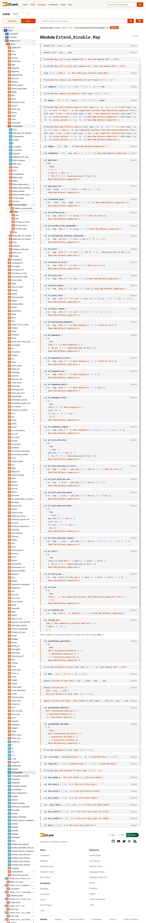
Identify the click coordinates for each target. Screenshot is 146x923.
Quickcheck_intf (18, 567)
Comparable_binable (20, 776)
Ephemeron (16, 311)
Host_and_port (18, 393)
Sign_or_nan (17, 618)
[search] (140, 4)
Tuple (14, 677)
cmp (89, 113)
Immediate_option (19, 400)
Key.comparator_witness (84, 73)
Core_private (17, 871)
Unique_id (16, 704)
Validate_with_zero (21, 157)
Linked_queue (17, 461)
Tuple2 (14, 680)
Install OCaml (94, 855)
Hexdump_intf (18, 389)
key (60, 113)
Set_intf (15, 594)
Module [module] (114, 27)
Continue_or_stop (19, 273)
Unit (13, 707)
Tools (32, 4)
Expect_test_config (20, 324)
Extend (16, 201)
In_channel (16, 406)
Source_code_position (21, 622)
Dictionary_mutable (20, 454)
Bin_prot (15, 78)
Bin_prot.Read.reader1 (86, 798)
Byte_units (16, 109)
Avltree (15, 58)
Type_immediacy (19, 690)
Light (112, 835)
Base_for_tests (16, 882)
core (6, 14)
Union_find (16, 700)
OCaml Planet (46, 905)
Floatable (16, 345)
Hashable (16, 372)
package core (9, 27)
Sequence (16, 588)
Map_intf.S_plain (63, 66)
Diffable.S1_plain (64, 667)
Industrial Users (46, 866)
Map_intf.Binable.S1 (56, 694)
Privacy (113, 919)
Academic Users (47, 872)
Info (13, 413)
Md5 (14, 478)
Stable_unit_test (18, 632)
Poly (15, 242)
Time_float (16, 670)
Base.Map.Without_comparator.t (103, 116)
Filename (15, 335)
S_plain (16, 140)
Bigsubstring (17, 75)
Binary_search (17, 85)
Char (14, 119)
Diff (17, 218)
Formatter (16, 352)
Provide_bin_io (22, 225)
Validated (16, 724)
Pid (13, 543)
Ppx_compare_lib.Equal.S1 (68, 93)
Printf (14, 557)
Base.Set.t (86, 623)
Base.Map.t (103, 73)
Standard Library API (98, 877)
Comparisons (18, 136)
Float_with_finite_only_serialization (22, 341)
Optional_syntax (19, 516)
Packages (42, 4)
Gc (13, 359)
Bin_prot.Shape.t (72, 777)
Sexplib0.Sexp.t (71, 757)
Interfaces (16, 444)
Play (70, 4)
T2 (13, 752)
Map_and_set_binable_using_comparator (22, 239)
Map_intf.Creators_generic (68, 107)
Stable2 (15, 827)
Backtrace (16, 61)
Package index (46, 27)
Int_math (15, 437)
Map (16, 212)
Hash (14, 362)
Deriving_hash (17, 297)
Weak (14, 731)
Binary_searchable (19, 88)
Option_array (17, 512)
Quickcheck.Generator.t (67, 650)
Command (16, 123)
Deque (14, 294)
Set (15, 232)
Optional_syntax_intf (20, 519)
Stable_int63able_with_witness (23, 848)
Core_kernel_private (20, 875)
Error (14, 318)
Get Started (94, 861)
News (63, 4)
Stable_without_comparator (23, 820)
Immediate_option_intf (21, 403)
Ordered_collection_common (22, 526)
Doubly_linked (17, 304)
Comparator (17, 259)
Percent (15, 536)
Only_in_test (17, 506)
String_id (15, 646)
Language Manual (96, 872)
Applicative (16, 47)
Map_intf (15, 471)
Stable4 (15, 834)
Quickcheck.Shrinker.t (66, 733)
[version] (20, 14)
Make (15, 181)
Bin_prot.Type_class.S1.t (82, 825)
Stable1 (15, 824)
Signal (14, 615)
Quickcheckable (18, 571)
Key (17, 215)
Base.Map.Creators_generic (68, 126)
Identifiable (16, 396)
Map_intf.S (60, 59)
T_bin (14, 759)
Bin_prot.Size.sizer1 (86, 784)
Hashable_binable (19, 786)
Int (13, 417)
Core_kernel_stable (20, 276)
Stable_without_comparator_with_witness (23, 851)
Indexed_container (20, 410)
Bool (14, 99)
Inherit (15, 167)
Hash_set (16, 369)
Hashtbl (15, 376)
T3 (13, 755)
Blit (13, 95)
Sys (13, 659)
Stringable (16, 649)
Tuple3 (14, 683)
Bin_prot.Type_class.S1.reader (93, 818)
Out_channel (17, 533)
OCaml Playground (97, 899)
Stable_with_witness (20, 844)
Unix (14, 718)
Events (43, 899)
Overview (12, 21)
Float (14, 338)
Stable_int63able (19, 817)
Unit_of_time (17, 711)
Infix (15, 129)
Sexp (14, 605)
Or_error (15, 523)
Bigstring (15, 71)
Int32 (14, 420)
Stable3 (15, 830)
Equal (14, 314)
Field (14, 331)
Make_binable (19, 191)
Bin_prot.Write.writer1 (88, 791)
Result (14, 581)
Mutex (14, 492)
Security (58, 919)
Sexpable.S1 (61, 750)
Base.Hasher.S (81, 700)
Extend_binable (20, 205)
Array (14, 54)
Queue (14, 560)
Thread (15, 663)
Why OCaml (45, 877)
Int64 (14, 427)
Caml (14, 116)
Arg (13, 51)
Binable (15, 82)
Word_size (16, 738)
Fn (13, 348)
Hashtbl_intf (17, 379)
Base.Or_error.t (97, 215)
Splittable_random (19, 625)
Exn (13, 321)
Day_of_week (17, 287)
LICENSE (13, 37)
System (132, 835)
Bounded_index (18, 102)
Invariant (15, 447)
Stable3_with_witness (21, 861)
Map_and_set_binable (22, 133)
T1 (13, 748)
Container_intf (18, 270)
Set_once (16, 598)
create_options (60, 116)
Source (136, 36)
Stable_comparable (20, 629)
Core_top (14, 909)
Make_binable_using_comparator (22, 194)
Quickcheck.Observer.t (64, 711)
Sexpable (16, 608)
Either (14, 307)
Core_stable (17, 280)
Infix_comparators (19, 793)
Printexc (15, 553)
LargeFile (15, 762)
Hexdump (16, 386)
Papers (92, 894)
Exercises (93, 888)
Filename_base (16, 895)
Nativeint (16, 495)
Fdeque (15, 328)
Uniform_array (17, 697)
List (13, 465)
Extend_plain (18, 198)
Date (14, 283)
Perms (14, 540)
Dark (121, 835)
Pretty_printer (17, 550)
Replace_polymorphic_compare (24, 208)
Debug (14, 290)
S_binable (17, 147)
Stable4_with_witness (21, 865)
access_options (60, 120)
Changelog (44, 855)
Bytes (14, 112)
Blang (14, 92)
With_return (16, 735)
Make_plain (17, 177)
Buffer (14, 106)
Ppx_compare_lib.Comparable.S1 (70, 80)
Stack (14, 636)
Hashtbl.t (77, 613)
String (14, 642)
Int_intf (15, 434)
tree (55, 110)
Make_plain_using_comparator (22, 184)
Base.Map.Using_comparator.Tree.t (119, 110)
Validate (16, 153)
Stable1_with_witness (21, 854)
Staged (15, 639)
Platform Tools (95, 866)
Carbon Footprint (76, 919)
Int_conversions (18, 430)
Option (14, 509)
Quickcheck (16, 564)
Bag (13, 64)
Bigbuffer (16, 68)
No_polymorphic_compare (22, 499)
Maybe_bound (18, 475)
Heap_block (17, 382)
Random (15, 574)
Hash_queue (17, 365)
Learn (25, 4)
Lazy (14, 458)
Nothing (15, 502)
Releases (44, 861)
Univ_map (16, 714)
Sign (13, 612)
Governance (97, 919)
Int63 (14, 424)
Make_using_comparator (22, 188)
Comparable (17, 126)
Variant (15, 728)
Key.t (62, 73)
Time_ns (15, 673)
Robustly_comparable (21, 584)
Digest (14, 300)
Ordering (15, 530)
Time (14, 666)
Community (53, 4)
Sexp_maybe (17, 601)
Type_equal (16, 687)
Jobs (42, 910)
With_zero (17, 164)
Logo (91, 905)
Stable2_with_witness (21, 858)
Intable (15, 441)
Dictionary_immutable (21, 451)
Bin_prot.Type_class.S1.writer (93, 811)
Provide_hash (21, 229)
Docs (28, 21)
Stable (15, 256)
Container (16, 266)
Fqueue (15, 355)
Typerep (15, 868)
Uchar (14, 694)
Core (10, 30)
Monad (15, 485)
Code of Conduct (131, 919)
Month (14, 488)
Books (92, 883)
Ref (13, 577)
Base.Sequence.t (81, 325)
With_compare (19, 160)
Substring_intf (18, 656)
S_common (17, 150)
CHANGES (13, 34)
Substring (16, 653)
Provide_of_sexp (23, 222)
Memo (14, 482)
